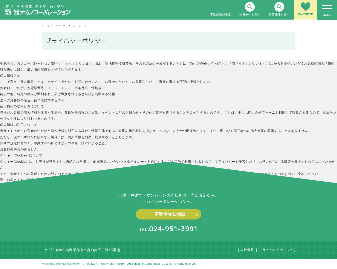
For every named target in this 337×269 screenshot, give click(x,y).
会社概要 (247, 250)
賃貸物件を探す (279, 9)
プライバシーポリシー (276, 250)
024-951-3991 (173, 228)
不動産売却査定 (220, 9)
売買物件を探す (249, 9)
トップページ (50, 26)
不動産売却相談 (170, 214)
